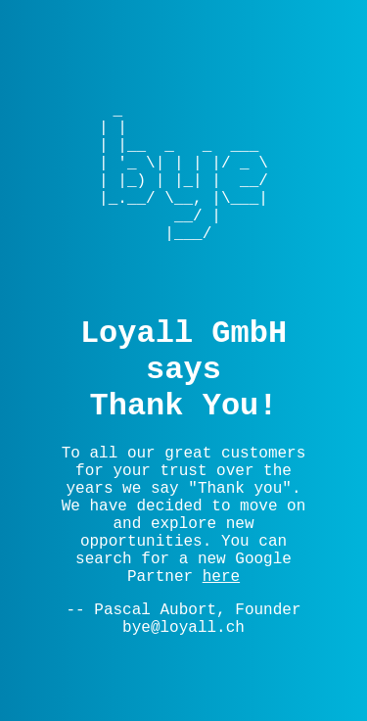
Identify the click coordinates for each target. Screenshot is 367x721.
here (221, 577)
